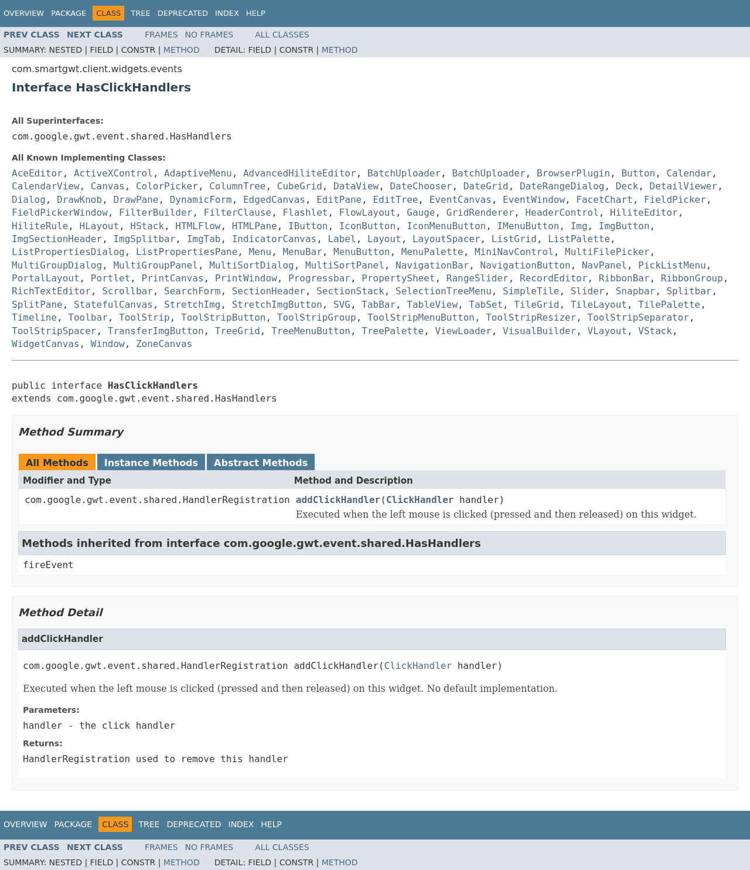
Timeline (34, 317)
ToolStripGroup (316, 317)
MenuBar (302, 251)
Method (181, 50)
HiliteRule (40, 226)
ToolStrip (144, 317)
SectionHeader (268, 291)
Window (108, 343)
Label (342, 238)
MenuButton (361, 251)
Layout (384, 238)
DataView (356, 186)
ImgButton (624, 226)
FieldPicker (675, 199)
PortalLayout (46, 278)
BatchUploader (404, 173)
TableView (432, 304)
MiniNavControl (514, 251)
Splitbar (688, 291)
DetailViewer (684, 186)
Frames (161, 34)
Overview (24, 13)
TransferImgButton (156, 331)
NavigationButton (525, 265)
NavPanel (604, 265)
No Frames (209, 34)
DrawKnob (79, 199)
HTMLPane (254, 226)
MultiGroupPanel (155, 265)
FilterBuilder (155, 212)
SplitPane (37, 304)
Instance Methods (151, 462)
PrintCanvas (173, 278)
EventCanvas (460, 199)
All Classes (282, 34)
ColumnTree (237, 186)
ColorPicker (167, 186)
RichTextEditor (51, 291)
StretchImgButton (277, 304)
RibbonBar (624, 278)
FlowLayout (367, 212)
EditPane (339, 199)
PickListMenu (672, 265)
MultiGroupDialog (57, 265)
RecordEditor (554, 278)
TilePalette (669, 304)
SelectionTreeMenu (444, 291)
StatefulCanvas (113, 304)
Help (255, 13)
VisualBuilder (539, 331)
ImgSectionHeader (57, 238)
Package (68, 13)
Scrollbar (127, 291)
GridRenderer (480, 212)
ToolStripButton (223, 317)
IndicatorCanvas (274, 238)
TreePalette (393, 331)
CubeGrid (299, 186)
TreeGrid (237, 331)
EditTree (395, 199)
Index (227, 13)
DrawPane (135, 199)
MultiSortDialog (251, 265)
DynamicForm (201, 199)
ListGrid (514, 238)
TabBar (379, 304)
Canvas (108, 186)
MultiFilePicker (607, 251)
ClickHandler (420, 499)
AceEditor (37, 173)
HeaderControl (562, 212)
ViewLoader (463, 331)
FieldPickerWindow (60, 212)
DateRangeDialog (562, 186)
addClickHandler (338, 499)
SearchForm (192, 291)
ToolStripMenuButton (421, 317)
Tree (140, 13)
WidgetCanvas (46, 343)
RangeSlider (477, 278)
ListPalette (579, 238)
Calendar (688, 173)
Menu (260, 251)
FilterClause (238, 212)
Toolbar (87, 317)
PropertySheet (398, 278)
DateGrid (486, 186)
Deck (627, 186)
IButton (308, 226)
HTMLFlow (197, 226)
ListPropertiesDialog (68, 251)
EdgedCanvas (274, 199)
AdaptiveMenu (198, 173)
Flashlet (305, 212)
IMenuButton (528, 226)
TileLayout (599, 304)
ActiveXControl (113, 173)
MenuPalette (432, 251)
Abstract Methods (261, 462)
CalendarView (46, 186)
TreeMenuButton (310, 331)
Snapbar (635, 291)
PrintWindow (246, 278)
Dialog (29, 199)
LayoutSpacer (446, 238)
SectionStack (350, 291)
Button (638, 173)
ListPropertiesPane (186, 251)
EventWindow (534, 199)
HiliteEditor (644, 212)
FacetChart (604, 199)
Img (579, 226)
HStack (147, 226)
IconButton (367, 226)
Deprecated (183, 13)
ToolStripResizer (531, 317)
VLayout (607, 331)
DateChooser (421, 186)
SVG (341, 304)
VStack (655, 331)
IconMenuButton (446, 226)
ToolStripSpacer (54, 331)
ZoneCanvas (164, 343)
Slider (588, 291)
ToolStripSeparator (638, 317)
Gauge (421, 212)
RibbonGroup (692, 278)
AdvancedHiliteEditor (299, 173)
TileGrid (536, 304)
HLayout (99, 226)
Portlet (110, 278)
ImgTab (204, 238)
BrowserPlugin (573, 173)
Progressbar (319, 278)
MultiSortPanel (344, 265)
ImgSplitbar (144, 238)
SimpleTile (531, 291)
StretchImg (192, 304)
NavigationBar (432, 265)
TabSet (486, 304)
